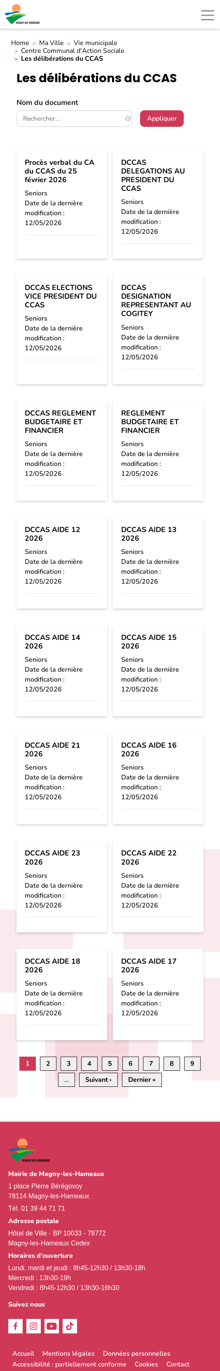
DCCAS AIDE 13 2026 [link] (149, 534)
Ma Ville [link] (51, 43)
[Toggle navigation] (207, 15)
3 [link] (69, 1063)
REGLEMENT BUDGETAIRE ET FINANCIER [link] (150, 421)
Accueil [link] (23, 1353)
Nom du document (47, 102)
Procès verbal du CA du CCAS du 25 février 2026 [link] (59, 171)
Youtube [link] (51, 1326)
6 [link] (131, 1063)
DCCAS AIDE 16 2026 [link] (149, 749)
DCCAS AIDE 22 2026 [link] (149, 857)
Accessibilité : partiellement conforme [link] (69, 1364)
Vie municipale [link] (95, 43)
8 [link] (172, 1063)
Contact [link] (178, 1364)
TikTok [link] (70, 1326)
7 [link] (151, 1063)
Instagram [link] (33, 1326)
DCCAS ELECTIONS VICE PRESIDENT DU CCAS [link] (61, 296)
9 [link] (192, 1063)
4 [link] (89, 1063)
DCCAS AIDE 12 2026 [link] (52, 534)
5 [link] (110, 1063)
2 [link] (48, 1063)
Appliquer (162, 118)
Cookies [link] (146, 1364)
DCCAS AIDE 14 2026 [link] (52, 641)
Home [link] (20, 43)
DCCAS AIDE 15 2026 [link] (149, 641)
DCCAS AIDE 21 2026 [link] (52, 749)
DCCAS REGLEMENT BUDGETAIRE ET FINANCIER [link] (60, 421)
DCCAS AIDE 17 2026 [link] (149, 965)
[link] (22, 14)
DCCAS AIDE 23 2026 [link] (52, 857)
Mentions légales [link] (68, 1353)
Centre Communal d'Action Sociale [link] (72, 51)
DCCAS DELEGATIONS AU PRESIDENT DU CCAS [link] (153, 175)
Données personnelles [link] (137, 1353)
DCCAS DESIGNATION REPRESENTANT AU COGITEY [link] (156, 300)
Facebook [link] (15, 1326)
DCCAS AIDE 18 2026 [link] (52, 965)
